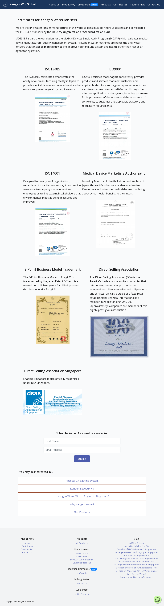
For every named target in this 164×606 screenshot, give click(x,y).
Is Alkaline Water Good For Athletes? (136, 561)
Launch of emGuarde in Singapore (136, 577)
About (27, 543)
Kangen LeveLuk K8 (82, 488)
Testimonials (137, 4)
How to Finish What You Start (136, 546)
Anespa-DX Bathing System (82, 480)
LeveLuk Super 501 (82, 562)
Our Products (82, 512)
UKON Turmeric (82, 594)
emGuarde (88, 4)
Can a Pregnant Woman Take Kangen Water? (136, 558)
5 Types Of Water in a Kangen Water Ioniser (136, 570)
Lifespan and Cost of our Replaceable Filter (136, 567)
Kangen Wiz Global (19, 4)
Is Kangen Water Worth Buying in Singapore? (82, 496)
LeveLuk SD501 (82, 556)
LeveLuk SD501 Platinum (82, 559)
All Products (82, 543)
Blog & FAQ (68, 4)
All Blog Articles (136, 543)
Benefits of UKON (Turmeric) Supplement (136, 549)
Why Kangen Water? (82, 504)
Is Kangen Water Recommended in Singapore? (137, 564)
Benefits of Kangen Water (136, 555)
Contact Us (154, 4)
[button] (52, 118)
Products (105, 4)
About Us (54, 4)
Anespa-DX (82, 583)
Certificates (120, 4)
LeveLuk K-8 (82, 553)
